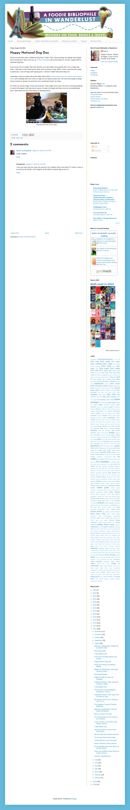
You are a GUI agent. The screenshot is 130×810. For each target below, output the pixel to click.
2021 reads (105, 372)
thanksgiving (93, 550)
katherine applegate (108, 466)
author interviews (96, 386)
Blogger (74, 799)
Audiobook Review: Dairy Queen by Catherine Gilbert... (106, 683)
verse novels (115, 561)
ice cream (117, 454)
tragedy (118, 555)
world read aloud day (105, 574)
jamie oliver (97, 464)
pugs (21, 138)
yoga (114, 576)
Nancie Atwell (94, 494)
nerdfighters (93, 500)
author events (115, 384)
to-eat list (92, 555)
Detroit (110, 426)
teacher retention (108, 546)
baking (103, 388)
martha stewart (112, 479)
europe (117, 430)
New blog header (100, 651)
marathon (109, 477)
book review (110, 399)
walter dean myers (106, 568)
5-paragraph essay (106, 375)
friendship (106, 441)
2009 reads (94, 361)
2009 (95, 784)
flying (95, 439)
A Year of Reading (43, 60)
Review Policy (95, 41)
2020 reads (98, 372)
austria (106, 383)
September (99, 640)
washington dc (94, 570)
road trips (117, 527)
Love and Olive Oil (100, 213)
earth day (101, 430)
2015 (95, 617)
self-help (108, 533)
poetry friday (100, 514)
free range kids (98, 441)
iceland (92, 456)
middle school (115, 488)
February (98, 775)
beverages (93, 392)
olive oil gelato (105, 505)
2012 (95, 626)
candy (108, 409)
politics (118, 514)
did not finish (116, 426)
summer (108, 544)
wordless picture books (113, 572)
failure (98, 432)
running (115, 529)
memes (92, 481)
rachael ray (109, 518)
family (106, 432)
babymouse (116, 386)
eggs (112, 430)
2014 (96, 368)
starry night (113, 542)
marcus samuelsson (101, 479)
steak (118, 542)
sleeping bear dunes (114, 537)
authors (105, 386)
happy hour (93, 450)
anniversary (93, 381)
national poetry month (97, 498)
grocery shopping (108, 448)
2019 (95, 605)
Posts (95, 147)
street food (101, 544)
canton (118, 409)
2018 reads (112, 370)
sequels (92, 535)
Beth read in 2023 (102, 284)
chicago (98, 413)
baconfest (97, 388)
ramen (92, 520)
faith (102, 432)
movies (92, 492)
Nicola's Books (95, 97)
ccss (105, 411)
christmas (104, 415)
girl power (117, 443)
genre (92, 443)
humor (92, 454)
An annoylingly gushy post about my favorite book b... (106, 747)
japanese (103, 464)
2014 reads (104, 368)
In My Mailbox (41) (100, 727)
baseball (107, 390)
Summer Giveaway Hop (102, 756)
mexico (103, 483)
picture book (115, 509)
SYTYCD (113, 544)
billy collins (116, 392)
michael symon (95, 485)
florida (114, 437)
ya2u (101, 576)
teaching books (104, 548)
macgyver (93, 477)
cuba (96, 422)
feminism (102, 435)
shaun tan (108, 535)
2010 (95, 781)
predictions (93, 516)
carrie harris (99, 411)
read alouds (103, 520)
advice (94, 379)
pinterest (107, 511)
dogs (17, 138)
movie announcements (113, 490)
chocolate (93, 415)
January (98, 778)
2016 (95, 614)
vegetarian (107, 561)
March (97, 772)
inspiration (110, 459)
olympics (114, 505)
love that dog (103, 475)
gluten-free (103, 446)
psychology (117, 516)
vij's (103, 563)
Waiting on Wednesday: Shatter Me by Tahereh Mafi (106, 647)
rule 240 (110, 529)
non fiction (93, 503)
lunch (118, 475)
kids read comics (110, 468)
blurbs (118, 396)
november (117, 503)
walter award (94, 568)
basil (111, 390)
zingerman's (93, 581)
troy (115, 557)
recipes (111, 525)
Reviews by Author (69, 41)
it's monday (102, 461)
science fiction (94, 533)
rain (119, 518)
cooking (92, 419)
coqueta (98, 419)
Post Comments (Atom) (27, 237)
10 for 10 (117, 359)
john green (113, 464)
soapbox (98, 539)
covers (113, 419)
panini (99, 507)
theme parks (112, 550)
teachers (117, 546)
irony (94, 462)
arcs (112, 381)
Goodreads (94, 75)
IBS (112, 454)
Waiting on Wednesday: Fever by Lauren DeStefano (105, 710)
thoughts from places (102, 552)
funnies (112, 441)
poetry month (111, 514)
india (98, 459)
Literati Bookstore (96, 94)
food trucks (104, 439)
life (119, 472)
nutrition (92, 505)
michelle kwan (104, 485)
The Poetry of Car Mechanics (106, 248)
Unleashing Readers (100, 188)
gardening (117, 441)
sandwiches (102, 531)
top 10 (98, 555)
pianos (108, 509)
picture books (96, 511)
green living (98, 448)
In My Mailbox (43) (100, 654)
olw (110, 505)
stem (96, 544)
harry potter (107, 450)
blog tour (99, 396)
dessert (99, 426)
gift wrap (110, 443)
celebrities (110, 411)
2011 (95, 629)
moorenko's (93, 490)
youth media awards (101, 579)
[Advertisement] (46, 221)
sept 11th (117, 533)
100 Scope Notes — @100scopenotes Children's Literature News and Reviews (103, 198)
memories (104, 481)
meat (118, 479)
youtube (112, 579)
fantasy (112, 433)
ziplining (99, 581)
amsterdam (109, 379)
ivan (91, 464)
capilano (92, 411)
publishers (93, 518)
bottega (113, 405)
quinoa (103, 518)
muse (106, 492)
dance (97, 424)
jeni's (108, 464)
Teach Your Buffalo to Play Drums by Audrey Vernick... (106, 752)
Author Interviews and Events (46, 41)
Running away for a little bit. (102, 209)
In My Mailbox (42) (100, 687)
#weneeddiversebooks (105, 359)
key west (98, 468)
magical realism (101, 477)
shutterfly (114, 535)
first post (103, 437)
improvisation (108, 456)
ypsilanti (117, 579)
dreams (106, 428)
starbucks (107, 542)
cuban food (102, 422)
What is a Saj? (97, 220)
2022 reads (112, 372)
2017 (95, 611)
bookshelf (106, 405)
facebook (93, 432)
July (96, 760)
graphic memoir (110, 446)
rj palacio (111, 527)
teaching (93, 548)
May (96, 766)
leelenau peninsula (95, 472)
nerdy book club (103, 500)
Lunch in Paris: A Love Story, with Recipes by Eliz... (105, 723)
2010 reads (105, 361)
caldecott (98, 409)
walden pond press (114, 566)
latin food (104, 470)
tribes (112, 557)
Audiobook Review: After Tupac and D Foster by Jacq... (106, 695)
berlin (118, 390)
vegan (92, 561)
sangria (108, 531)
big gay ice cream (104, 392)
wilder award (113, 570)
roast (92, 529)
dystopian (93, 430)
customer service (110, 422)
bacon (92, 388)
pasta (118, 507)
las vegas (98, 470)
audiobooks (98, 384)
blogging (113, 396)
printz (100, 516)
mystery (117, 492)
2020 (95, 602)
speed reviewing (95, 542)
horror (118, 452)
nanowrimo (103, 494)
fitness (110, 437)
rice (100, 527)
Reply (18, 157)
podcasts (117, 511)
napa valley (110, 494)
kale (100, 466)
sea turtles (102, 533)
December (98, 631)
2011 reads (108, 364)
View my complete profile (109, 62)
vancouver (116, 559)
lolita (97, 475)
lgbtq (109, 472)
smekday (92, 539)
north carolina (109, 503)
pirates (112, 511)
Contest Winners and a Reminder (105, 740)
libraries (114, 472)
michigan (111, 485)
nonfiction (101, 503)
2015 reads (115, 368)
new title (111, 500)
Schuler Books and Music (99, 99)
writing (92, 576)
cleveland (93, 417)
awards (110, 386)
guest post (116, 448)
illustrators (99, 456)
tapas (92, 546)
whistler (101, 570)
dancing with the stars (106, 424)
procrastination (108, 516)
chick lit (104, 413)
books (101, 405)
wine (118, 570)
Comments (96, 151)
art (115, 381)
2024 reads (97, 375)
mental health (111, 481)
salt (119, 529)
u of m (98, 559)
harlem (100, 450)
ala (103, 379)
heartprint (97, 452)
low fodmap (112, 475)
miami (107, 483)
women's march (95, 572)
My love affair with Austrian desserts (106, 734)
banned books (110, 388)
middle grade (103, 488)
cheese (92, 413)
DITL (91, 428)
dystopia (117, 428)
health (113, 450)
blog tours (106, 397)
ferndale (108, 435)
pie (103, 511)
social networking (115, 539)
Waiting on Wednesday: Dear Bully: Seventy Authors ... (106, 670)
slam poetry (103, 537)
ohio (99, 505)
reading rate (110, 522)
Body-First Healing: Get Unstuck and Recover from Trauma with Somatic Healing (107, 260)
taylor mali (98, 546)
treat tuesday (106, 557)
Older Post (78, 233)
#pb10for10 (93, 359)
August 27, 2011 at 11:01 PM (36, 164)
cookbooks (111, 418)
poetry (92, 514)
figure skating (115, 435)
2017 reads (104, 370)
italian (118, 462)
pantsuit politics (106, 507)
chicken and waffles (114, 413)
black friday (102, 394)
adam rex (113, 377)
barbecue (102, 390)
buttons (92, 409)
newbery (117, 500)
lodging (92, 475)
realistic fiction (103, 524)
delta (95, 426)
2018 (95, 608)
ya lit (97, 576)
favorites (97, 435)
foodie (110, 439)
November (98, 634)
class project (116, 415)
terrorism (112, 548)
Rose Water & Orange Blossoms (105, 218)
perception (93, 509)
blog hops (111, 394)
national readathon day (110, 498)
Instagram (93, 73)
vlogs (107, 563)
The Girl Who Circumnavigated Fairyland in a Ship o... (104, 691)
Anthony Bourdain (102, 381)
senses (112, 533)
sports (102, 542)
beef (114, 390)
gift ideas (104, 443)
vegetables (99, 561)
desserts (104, 426)
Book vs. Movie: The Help (103, 714)
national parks (116, 496)
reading (111, 520)
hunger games (99, 454)
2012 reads (106, 366)
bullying (106, 407)
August (97, 643)
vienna (99, 563)
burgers (111, 407)
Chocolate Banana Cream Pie (102, 214)
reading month (102, 522)
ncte (118, 498)
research (117, 524)
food (99, 439)
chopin (99, 415)
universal (103, 559)
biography (93, 394)
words (92, 574)
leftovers (104, 472)
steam (92, 544)
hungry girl (108, 454)
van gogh (110, 559)
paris (114, 507)
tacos (118, 544)
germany (97, 443)
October (98, 637)
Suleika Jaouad (102, 243)
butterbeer (117, 407)
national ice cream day (104, 496)
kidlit (103, 468)
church (110, 415)
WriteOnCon (116, 574)
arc (109, 381)
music (111, 492)
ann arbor (116, 379)
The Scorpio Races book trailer (104, 737)
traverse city (99, 557)
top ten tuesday (110, 555)
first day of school (95, 437)
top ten (102, 555)
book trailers (112, 402)
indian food (103, 459)
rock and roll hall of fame (101, 529)
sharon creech (100, 535)
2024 (95, 590)
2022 (95, 596)
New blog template (100, 674)
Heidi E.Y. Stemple (103, 250)
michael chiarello (115, 483)
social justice (105, 539)
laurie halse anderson (113, 470)
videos (92, 563)
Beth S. (106, 51)
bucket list (100, 407)
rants (97, 520)
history (114, 452)
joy (97, 466)
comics (104, 417)
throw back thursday (114, 552)
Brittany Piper (102, 264)
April (96, 769)
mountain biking (102, 490)
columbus (99, 417)
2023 (95, 593)
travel (92, 557)
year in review (107, 576)
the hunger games (103, 550)
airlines (99, 379)
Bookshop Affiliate (96, 86)
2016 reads (94, 370)
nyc (96, 505)
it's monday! (113, 462)
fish (107, 437)
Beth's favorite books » (113, 350)
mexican (97, 483)
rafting (115, 518)
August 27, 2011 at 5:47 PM (41, 151)
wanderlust (117, 568)
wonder (103, 572)
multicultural (99, 492)
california (103, 409)
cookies (118, 417)
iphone (115, 459)
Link (103, 84)
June (96, 763)
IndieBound (99, 107)
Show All (117, 223)
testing (118, 548)
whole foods (106, 570)
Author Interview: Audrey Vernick (105, 743)
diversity (96, 428)
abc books (107, 377)
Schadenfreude (116, 531)
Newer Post (15, 233)
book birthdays (101, 399)
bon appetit (93, 399)
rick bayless (104, 527)
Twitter (92, 71)
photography (101, 509)
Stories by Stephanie (23, 151)
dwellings (111, 428)
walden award (103, 566)
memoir (98, 481)
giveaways (94, 446)
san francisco (94, 531)
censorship (116, 411)
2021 (95, 599)
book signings (103, 402)
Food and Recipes (24, 41)
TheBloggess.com (99, 207)
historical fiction (105, 452)
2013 (114, 366)
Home (10, 41)
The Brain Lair (95, 101)
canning (113, 409)
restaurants (94, 527)
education (107, 430)
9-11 (112, 375)
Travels (83, 41)
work (96, 574)
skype (97, 537)
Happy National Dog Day (102, 662)
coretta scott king (106, 419)
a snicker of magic (99, 377)
